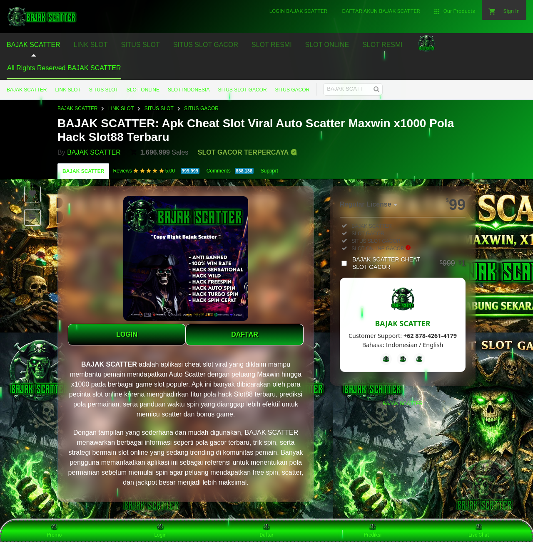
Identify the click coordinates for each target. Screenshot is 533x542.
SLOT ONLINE (143, 90)
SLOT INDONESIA (188, 90)
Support (269, 171)
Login (160, 530)
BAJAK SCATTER (27, 90)
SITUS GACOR (292, 90)
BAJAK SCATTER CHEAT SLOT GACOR (409, 263)
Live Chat (478, 530)
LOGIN (126, 334)
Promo (54, 530)
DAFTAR (244, 334)
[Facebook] (386, 359)
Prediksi (372, 530)
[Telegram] (402, 359)
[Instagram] (419, 359)
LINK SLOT (67, 90)
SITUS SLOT (103, 90)
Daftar (266, 530)
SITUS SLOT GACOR (242, 90)
